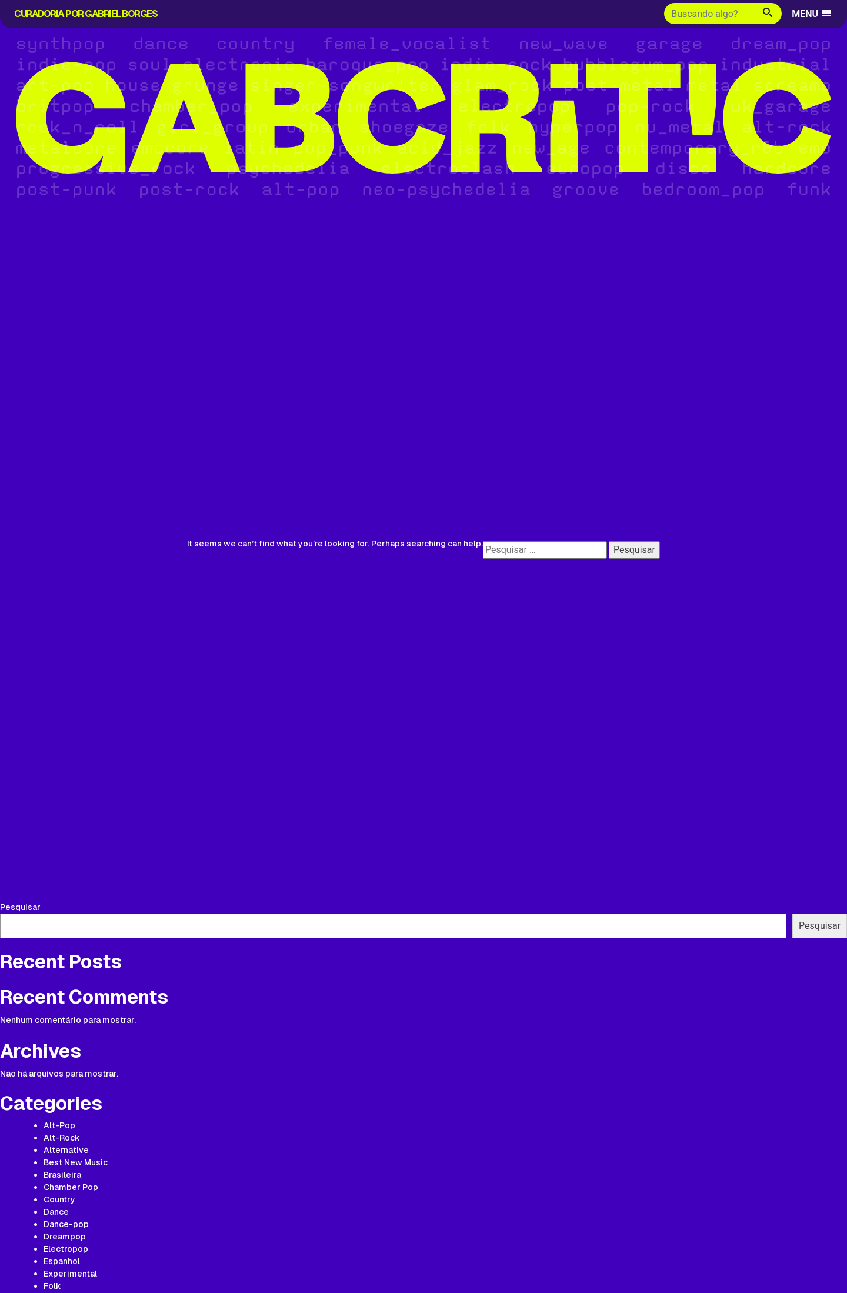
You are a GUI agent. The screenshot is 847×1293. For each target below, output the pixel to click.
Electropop (66, 1249)
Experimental (70, 1273)
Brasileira (62, 1174)
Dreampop (65, 1236)
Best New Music (76, 1162)
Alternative (66, 1150)
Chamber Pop (71, 1187)
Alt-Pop (59, 1125)
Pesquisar (20, 907)
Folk (52, 1286)
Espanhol (62, 1261)
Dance (56, 1212)
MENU (812, 13)
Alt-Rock (62, 1137)
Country (59, 1199)
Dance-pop (66, 1224)
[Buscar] (709, 13)
